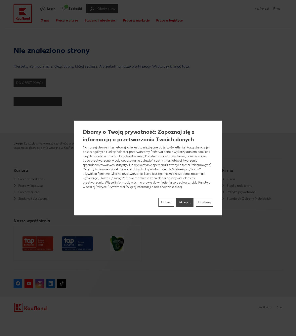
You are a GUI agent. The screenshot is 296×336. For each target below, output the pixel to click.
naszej (92, 147)
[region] (148, 168)
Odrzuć (166, 202)
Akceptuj (185, 202)
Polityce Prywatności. (110, 187)
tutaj (178, 187)
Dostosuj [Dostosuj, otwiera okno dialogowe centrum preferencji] (204, 202)
